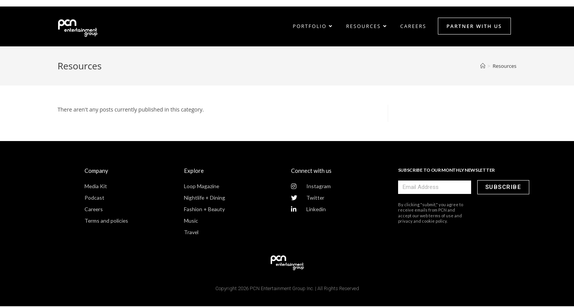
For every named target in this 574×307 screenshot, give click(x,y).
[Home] (482, 66)
